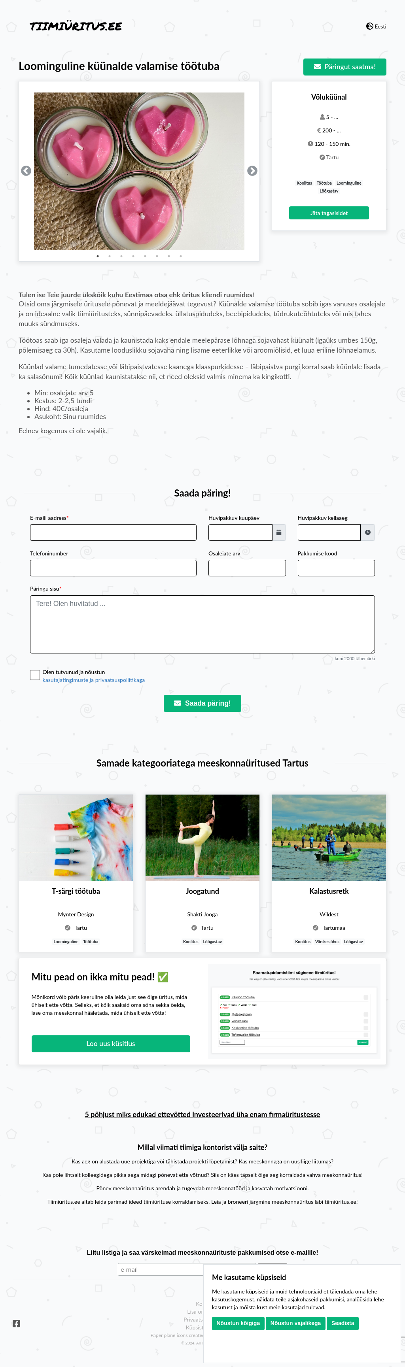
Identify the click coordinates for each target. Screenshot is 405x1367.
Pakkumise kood (317, 553)
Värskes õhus (327, 941)
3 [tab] (121, 256)
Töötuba (324, 183)
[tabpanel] (139, 171)
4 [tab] (133, 256)
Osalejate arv (224, 553)
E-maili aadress (49, 517)
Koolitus (304, 183)
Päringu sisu (46, 588)
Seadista (342, 1323)
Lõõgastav (329, 191)
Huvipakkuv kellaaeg (323, 517)
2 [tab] (110, 256)
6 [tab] (157, 256)
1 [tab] (98, 256)
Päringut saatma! (345, 66)
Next (252, 171)
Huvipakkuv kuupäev (233, 517)
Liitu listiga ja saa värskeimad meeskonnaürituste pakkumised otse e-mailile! (202, 1252)
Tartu (332, 157)
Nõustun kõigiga (238, 1323)
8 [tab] (181, 256)
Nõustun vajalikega (296, 1323)
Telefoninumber (49, 553)
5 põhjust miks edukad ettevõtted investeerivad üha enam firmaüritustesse (202, 1114)
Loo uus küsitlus (110, 1043)
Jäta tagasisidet (329, 213)
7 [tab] (169, 256)
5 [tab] (145, 256)
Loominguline (349, 183)
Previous (26, 171)
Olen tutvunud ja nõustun (209, 676)
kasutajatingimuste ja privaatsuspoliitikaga (94, 679)
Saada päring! (202, 703)
